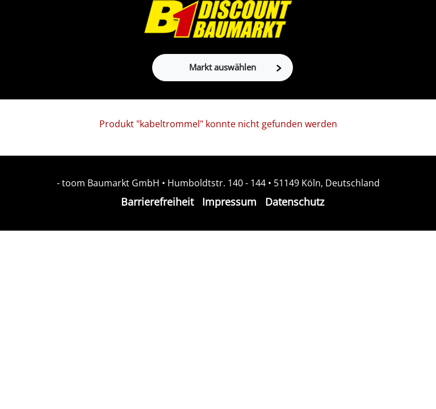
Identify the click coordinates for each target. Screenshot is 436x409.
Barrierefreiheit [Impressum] (157, 201)
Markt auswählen (235, 67)
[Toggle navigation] (15, 20)
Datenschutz (294, 201)
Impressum (229, 201)
